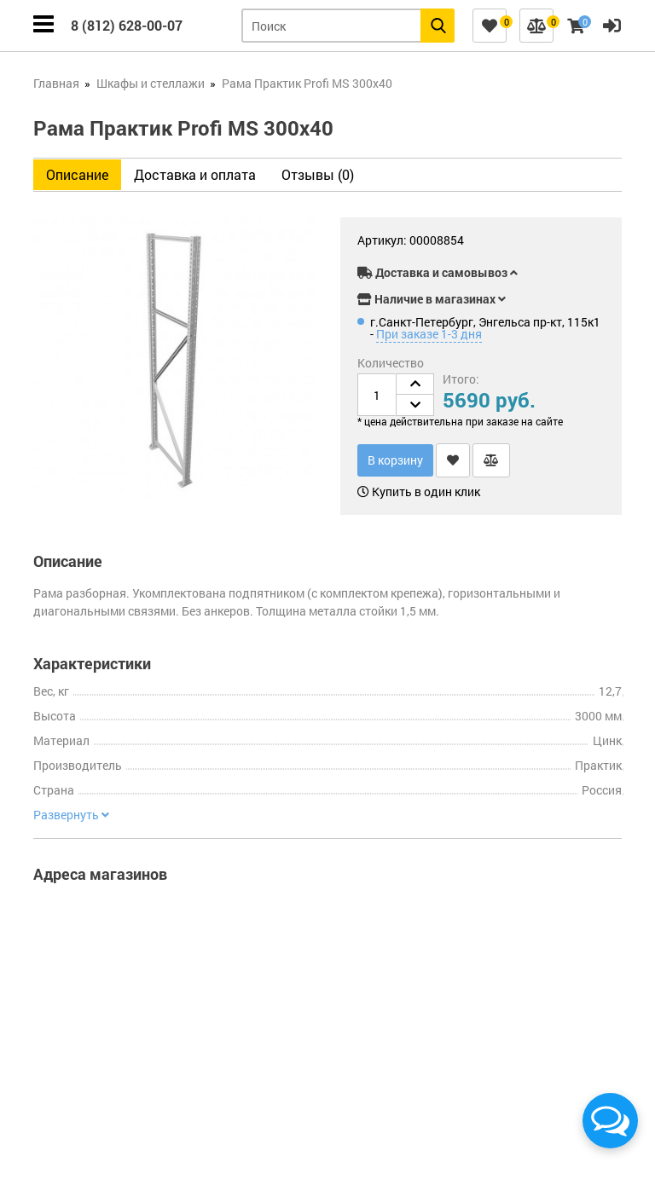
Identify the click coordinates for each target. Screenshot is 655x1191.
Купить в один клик (418, 492)
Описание (77, 174)
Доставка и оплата (195, 174)
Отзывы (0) (317, 174)
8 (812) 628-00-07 (127, 25)
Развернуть (71, 815)
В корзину (395, 460)
